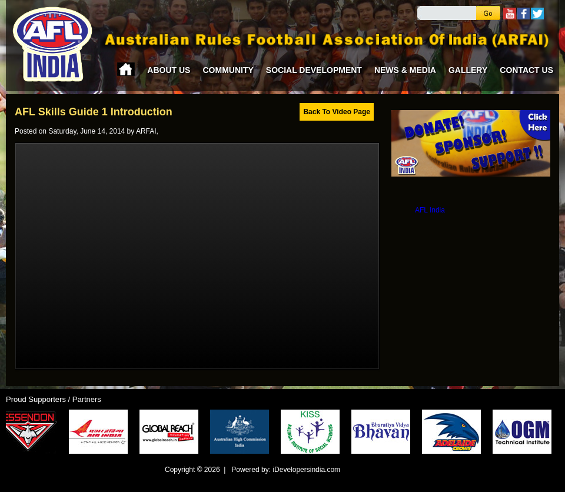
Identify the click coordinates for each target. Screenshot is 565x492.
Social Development (314, 70)
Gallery (467, 70)
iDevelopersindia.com (306, 470)
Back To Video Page (336, 112)
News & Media (405, 70)
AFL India (430, 210)
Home (126, 69)
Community (227, 70)
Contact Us (526, 70)
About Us (168, 70)
